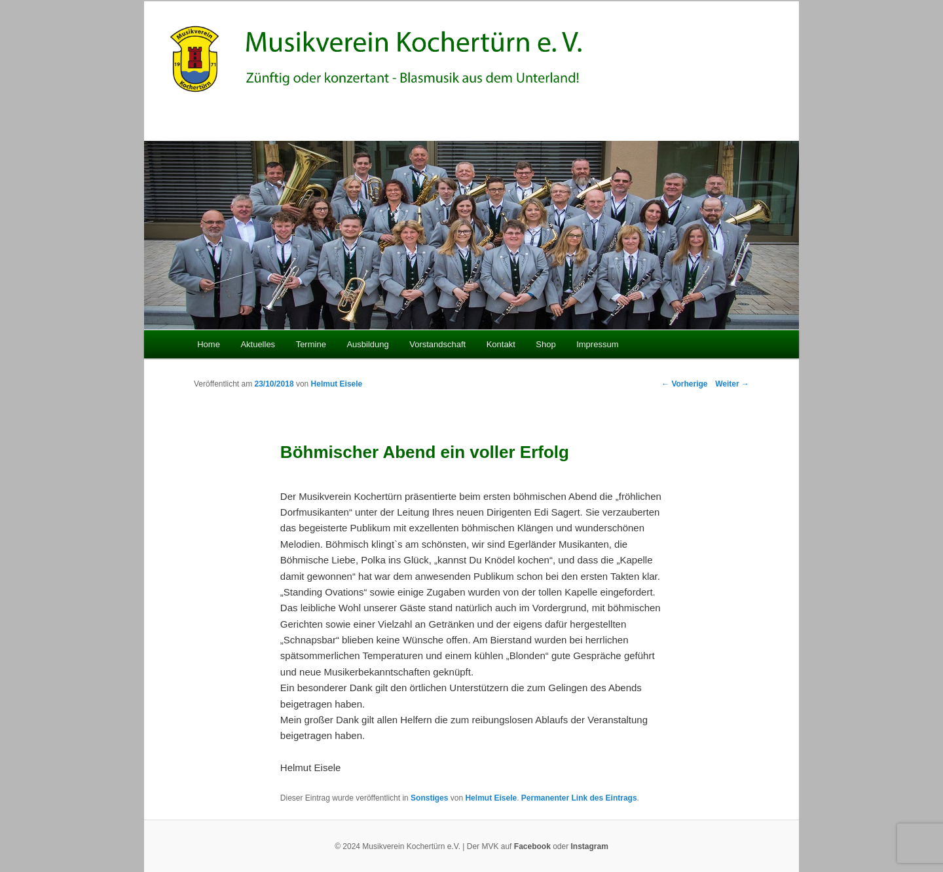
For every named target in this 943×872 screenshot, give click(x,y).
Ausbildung (367, 344)
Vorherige (684, 384)
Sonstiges (429, 798)
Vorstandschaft (437, 344)
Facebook (532, 846)
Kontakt (501, 344)
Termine (311, 344)
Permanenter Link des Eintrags (579, 798)
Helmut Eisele (337, 384)
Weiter (732, 384)
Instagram (589, 846)
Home (208, 344)
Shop (545, 344)
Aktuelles (257, 344)
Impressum (597, 344)
